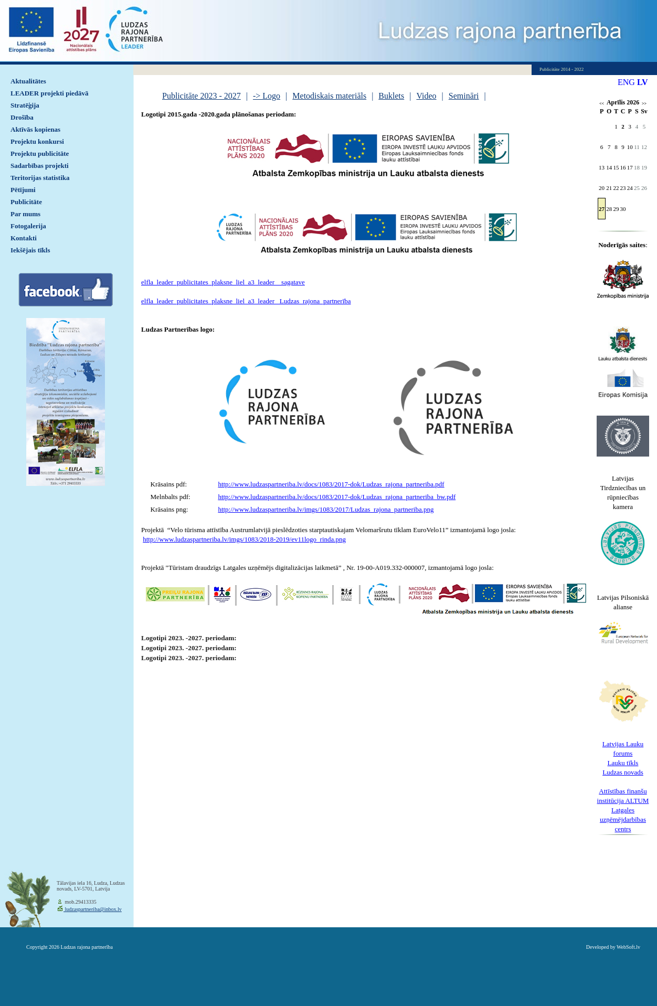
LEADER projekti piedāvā (49, 93)
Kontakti (23, 238)
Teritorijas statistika (40, 178)
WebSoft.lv (628, 947)
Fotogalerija (28, 226)
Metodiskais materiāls (329, 95)
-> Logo (266, 95)
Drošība (22, 117)
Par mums (25, 214)
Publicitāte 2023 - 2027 (201, 95)
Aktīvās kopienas (35, 129)
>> (644, 103)
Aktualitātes (28, 81)
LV (642, 82)
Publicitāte (26, 202)
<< (601, 103)
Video (426, 95)
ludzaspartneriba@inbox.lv (92, 909)
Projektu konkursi (37, 141)
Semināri (464, 95)
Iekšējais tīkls (30, 250)
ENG (626, 82)
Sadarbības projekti (39, 166)
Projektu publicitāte (39, 153)
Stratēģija (24, 105)
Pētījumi (23, 190)
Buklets (391, 95)
